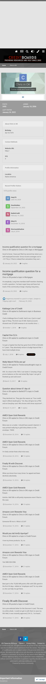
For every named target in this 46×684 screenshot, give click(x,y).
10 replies (25, 434)
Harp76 (13, 197)
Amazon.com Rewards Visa (14, 512)
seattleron (22, 338)
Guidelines (3, 681)
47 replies (25, 545)
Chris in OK (6, 250)
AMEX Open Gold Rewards (13, 415)
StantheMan (15, 205)
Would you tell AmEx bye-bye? (15, 533)
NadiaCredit (15, 213)
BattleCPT (23, 391)
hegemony (9, 299)
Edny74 (13, 221)
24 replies (25, 480)
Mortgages (39, 250)
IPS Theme (5, 643)
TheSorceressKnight (26, 365)
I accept (40, 679)
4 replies (24, 263)
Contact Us (41, 643)
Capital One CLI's (9, 335)
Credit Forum (7, 367)
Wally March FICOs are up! (13, 362)
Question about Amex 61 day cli (16, 388)
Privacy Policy (30, 643)
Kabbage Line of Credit (12, 308)
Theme (22, 643)
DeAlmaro (22, 311)
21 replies (22, 408)
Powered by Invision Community (23, 663)
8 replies (20, 354)
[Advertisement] (23, 24)
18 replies (22, 381)
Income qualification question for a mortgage (22, 247)
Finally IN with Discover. (12, 463)
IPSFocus (14, 643)
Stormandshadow (17, 229)
